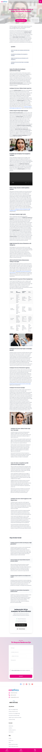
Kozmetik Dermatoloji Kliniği (14, 715)
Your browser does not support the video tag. (21, 178)
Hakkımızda (11, 726)
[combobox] (11, 656)
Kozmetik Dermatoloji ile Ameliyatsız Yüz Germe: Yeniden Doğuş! (20, 383)
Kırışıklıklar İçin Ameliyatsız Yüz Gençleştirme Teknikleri (19, 55)
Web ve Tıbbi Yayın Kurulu (13, 746)
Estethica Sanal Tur (12, 729)
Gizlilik (10, 738)
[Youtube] (32, 684)
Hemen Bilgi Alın (21, 624)
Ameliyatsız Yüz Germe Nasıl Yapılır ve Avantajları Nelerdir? (20, 63)
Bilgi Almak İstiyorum (21, 20)
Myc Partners (11, 731)
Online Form (11, 740)
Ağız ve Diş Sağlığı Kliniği (13, 709)
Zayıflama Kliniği (12, 719)
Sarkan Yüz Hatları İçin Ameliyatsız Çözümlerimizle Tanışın (20, 51)
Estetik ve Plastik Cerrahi (13, 711)
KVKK (10, 742)
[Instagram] (24, 684)
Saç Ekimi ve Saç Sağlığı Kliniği (14, 713)
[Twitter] (29, 684)
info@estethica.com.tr (15, 697)
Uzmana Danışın (21, 628)
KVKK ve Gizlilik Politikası (16, 670)
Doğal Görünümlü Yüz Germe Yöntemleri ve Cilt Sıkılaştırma (19, 59)
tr (37, 1)
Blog (22, 15)
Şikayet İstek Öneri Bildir (13, 744)
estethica (10, 727)
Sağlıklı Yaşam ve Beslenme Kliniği (15, 717)
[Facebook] (21, 684)
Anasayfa (19, 15)
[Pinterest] (26, 684)
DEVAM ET (21, 676)
